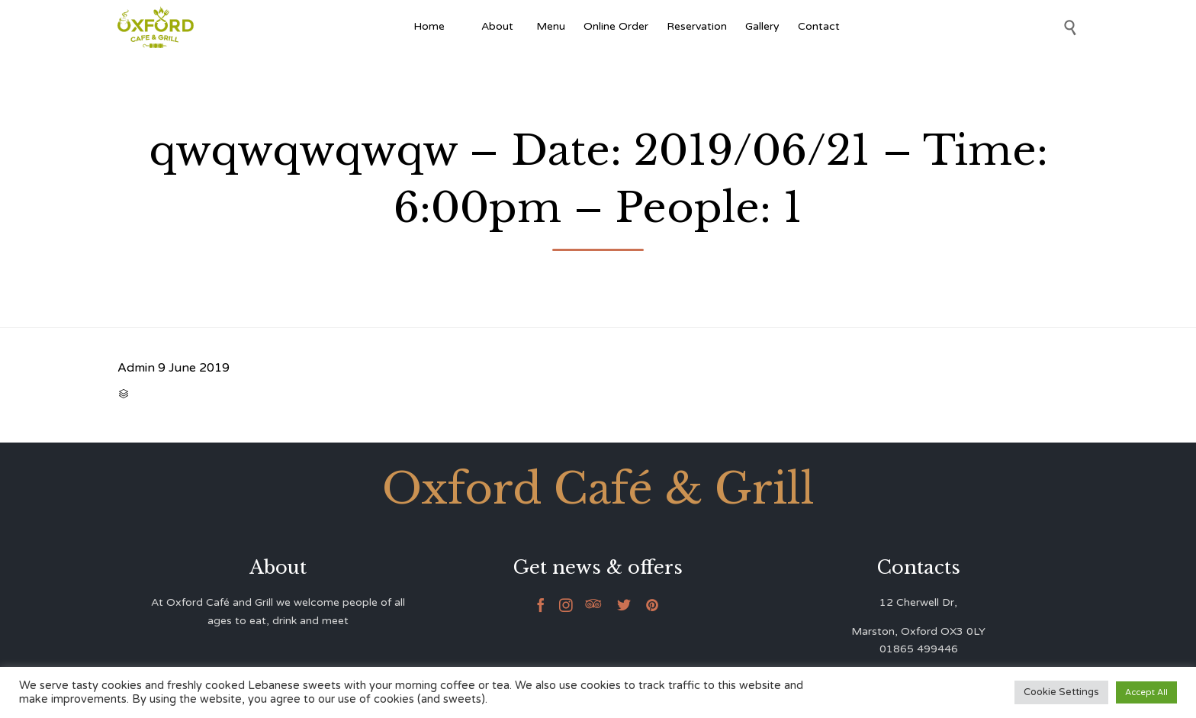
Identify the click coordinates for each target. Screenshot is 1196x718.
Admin (136, 367)
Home (429, 26)
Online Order (616, 26)
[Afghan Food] (463, 27)
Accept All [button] (1146, 692)
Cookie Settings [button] (1061, 692)
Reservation (697, 26)
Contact (819, 26)
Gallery (762, 26)
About (499, 26)
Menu (550, 26)
